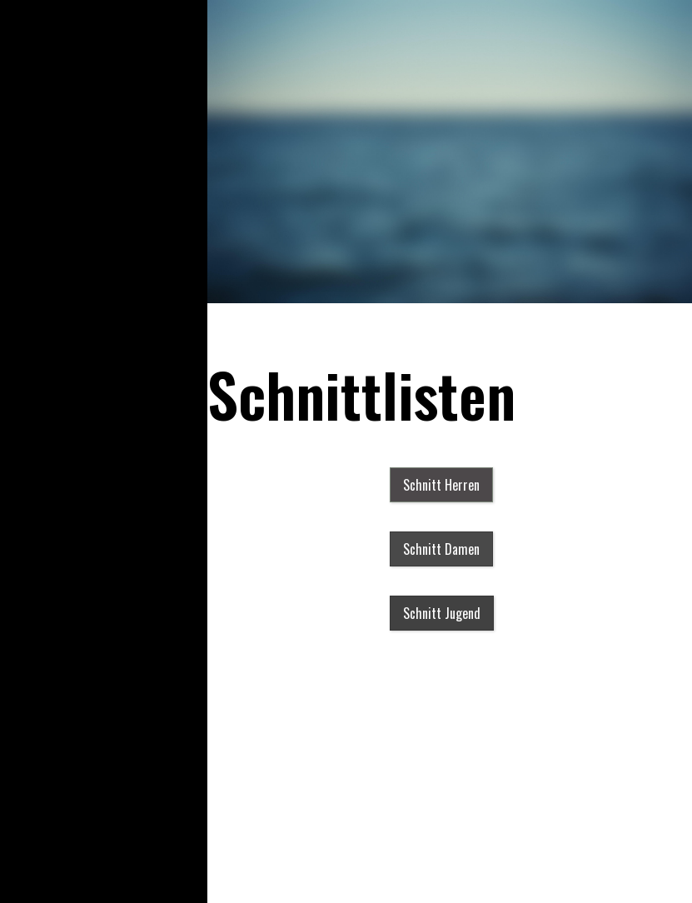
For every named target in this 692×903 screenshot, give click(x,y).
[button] (441, 484)
